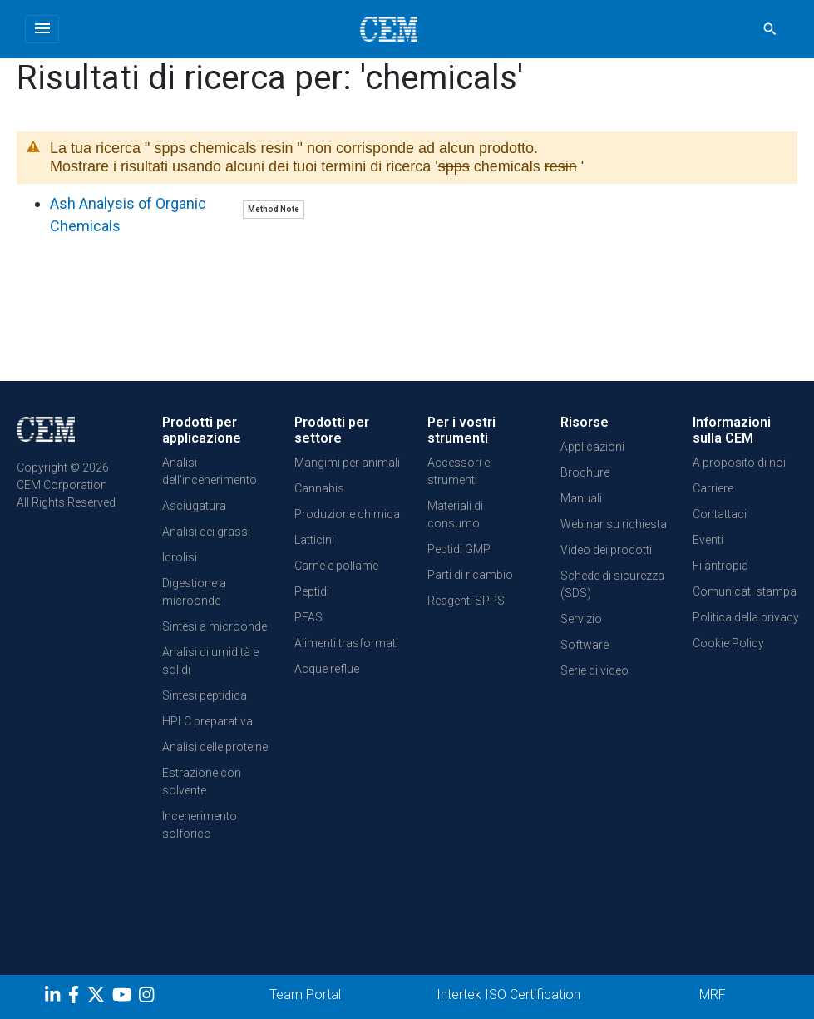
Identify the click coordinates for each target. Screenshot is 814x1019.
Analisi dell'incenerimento (209, 471)
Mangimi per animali (347, 462)
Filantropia (720, 565)
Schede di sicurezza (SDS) (612, 584)
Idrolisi (179, 557)
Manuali (581, 498)
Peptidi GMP (459, 549)
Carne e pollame (336, 565)
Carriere (713, 488)
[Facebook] (77, 997)
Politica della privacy (746, 617)
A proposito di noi (739, 462)
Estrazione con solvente (201, 781)
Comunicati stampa (745, 591)
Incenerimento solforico (199, 824)
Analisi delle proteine (215, 747)
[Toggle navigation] (42, 29)
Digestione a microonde (194, 591)
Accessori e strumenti (458, 471)
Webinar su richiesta (613, 524)
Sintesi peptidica (204, 695)
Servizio (581, 619)
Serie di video (594, 670)
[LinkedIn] (54, 997)
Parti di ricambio (470, 574)
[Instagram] (148, 997)
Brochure (584, 472)
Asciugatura (194, 505)
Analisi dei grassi (206, 531)
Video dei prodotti (606, 549)
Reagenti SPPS (466, 600)
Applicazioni (592, 446)
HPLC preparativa (207, 721)
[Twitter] (98, 997)
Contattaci (720, 514)
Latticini (314, 540)
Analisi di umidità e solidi (210, 661)
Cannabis (319, 488)
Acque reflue (326, 668)
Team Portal (305, 994)
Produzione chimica (347, 514)
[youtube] (124, 997)
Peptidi (311, 591)
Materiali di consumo (455, 514)
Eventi (708, 540)
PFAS (308, 617)
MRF (712, 994)
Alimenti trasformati (346, 643)
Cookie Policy (728, 643)
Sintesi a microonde (214, 626)
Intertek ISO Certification (508, 994)
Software (584, 644)
